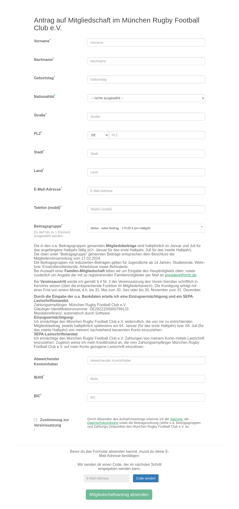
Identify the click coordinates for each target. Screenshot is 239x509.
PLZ (38, 133)
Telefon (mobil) (47, 207)
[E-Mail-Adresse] (106, 478)
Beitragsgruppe (48, 226)
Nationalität (44, 96)
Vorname (42, 41)
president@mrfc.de (180, 275)
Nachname (44, 59)
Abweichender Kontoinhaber (46, 361)
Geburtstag (44, 78)
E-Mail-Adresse (48, 189)
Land (39, 170)
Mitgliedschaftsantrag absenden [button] (119, 494)
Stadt (39, 152)
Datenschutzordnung (102, 423)
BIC (37, 395)
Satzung (176, 419)
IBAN (39, 377)
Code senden (145, 478)
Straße (40, 115)
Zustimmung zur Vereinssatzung (51, 422)
